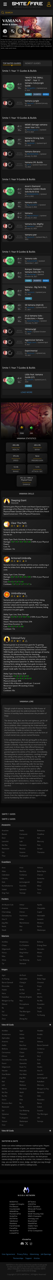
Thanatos (23, 1114)
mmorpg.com (33, 1219)
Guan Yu (23, 1067)
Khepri (22, 1081)
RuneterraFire (15, 1214)
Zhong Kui (23, 1019)
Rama (39, 1103)
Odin (39, 1096)
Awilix (22, 830)
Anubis (40, 1034)
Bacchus (23, 1045)
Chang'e (23, 982)
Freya (39, 986)
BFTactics (32, 1202)
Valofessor (13, 1221)
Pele (21, 1099)
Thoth (39, 1011)
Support (28, 1258)
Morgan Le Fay (43, 1088)
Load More (26, 392)
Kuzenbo (23, 885)
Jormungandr (42, 1078)
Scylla (22, 1107)
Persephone (24, 1004)
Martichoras (24, 923)
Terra (39, 889)
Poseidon (40, 1099)
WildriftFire (13, 1211)
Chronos (40, 982)
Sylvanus (23, 889)
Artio (21, 1041)
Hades (39, 1067)
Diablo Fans (33, 1226)
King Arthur (24, 952)
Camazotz (23, 834)
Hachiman (24, 915)
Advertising (34, 1254)
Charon (40, 1052)
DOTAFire (13, 1219)
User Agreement (8, 1254)
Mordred (23, 1088)
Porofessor (13, 1206)
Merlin (39, 997)
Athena (40, 1041)
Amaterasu (24, 942)
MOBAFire (13, 1202)
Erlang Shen (42, 945)
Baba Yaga (41, 979)
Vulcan (22, 1015)
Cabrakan (23, 1049)
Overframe (32, 1228)
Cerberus (41, 1049)
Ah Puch (23, 975)
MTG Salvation (34, 1206)
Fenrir (22, 838)
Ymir (39, 893)
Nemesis (40, 1092)
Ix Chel (22, 993)
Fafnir (22, 878)
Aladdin (40, 1030)
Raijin (22, 1008)
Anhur (22, 1034)
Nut (21, 1096)
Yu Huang (41, 1015)
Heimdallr (41, 915)
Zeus (21, 1125)
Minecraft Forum (34, 1209)
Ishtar (22, 919)
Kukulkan (40, 1081)
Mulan (39, 952)
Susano (40, 1110)
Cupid (22, 1056)
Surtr (39, 960)
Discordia (23, 1059)
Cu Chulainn (24, 945)
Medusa (23, 1085)
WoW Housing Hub (36, 1214)
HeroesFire (14, 1231)
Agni (21, 1030)
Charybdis (41, 908)
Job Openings (46, 1254)
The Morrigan (42, 1114)
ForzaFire (13, 1228)
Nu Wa (39, 1000)
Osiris (39, 956)
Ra (20, 1103)
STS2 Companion (35, 1231)
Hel (38, 989)
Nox (21, 1000)
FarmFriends (14, 1226)
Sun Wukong (24, 1110)
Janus (39, 993)
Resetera (13, 1223)
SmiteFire (13, 1216)
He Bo (22, 989)
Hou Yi (39, 1070)
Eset (39, 1059)
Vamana (23, 963)
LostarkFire (14, 1233)
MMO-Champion (34, 1216)
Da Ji (39, 1056)
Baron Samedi (42, 1045)
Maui (39, 885)
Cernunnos (24, 908)
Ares (39, 1038)
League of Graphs (16, 1204)
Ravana (22, 848)
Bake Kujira (41, 871)
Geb (38, 1063)
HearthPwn (32, 1223)
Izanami (40, 1074)
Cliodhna (40, 834)
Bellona (40, 942)
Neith (22, 1092)
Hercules (23, 1070)
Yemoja (40, 1121)
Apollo (22, 1038)
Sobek (39, 1107)
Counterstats (14, 1209)
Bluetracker (32, 1221)
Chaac (22, 1052)
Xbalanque (24, 1121)
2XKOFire (32, 1204)
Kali (38, 838)
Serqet (39, 848)
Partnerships (18, 1258)
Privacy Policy (22, 1254)
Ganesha (23, 1063)
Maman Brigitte (26, 997)
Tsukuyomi (24, 1118)
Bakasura (41, 830)
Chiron (22, 912)
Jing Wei (23, 1078)
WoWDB (31, 1211)
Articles (37, 1258)
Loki (21, 841)
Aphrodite (23, 979)
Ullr (38, 1118)
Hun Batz (23, 1074)
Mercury (40, 1085)
